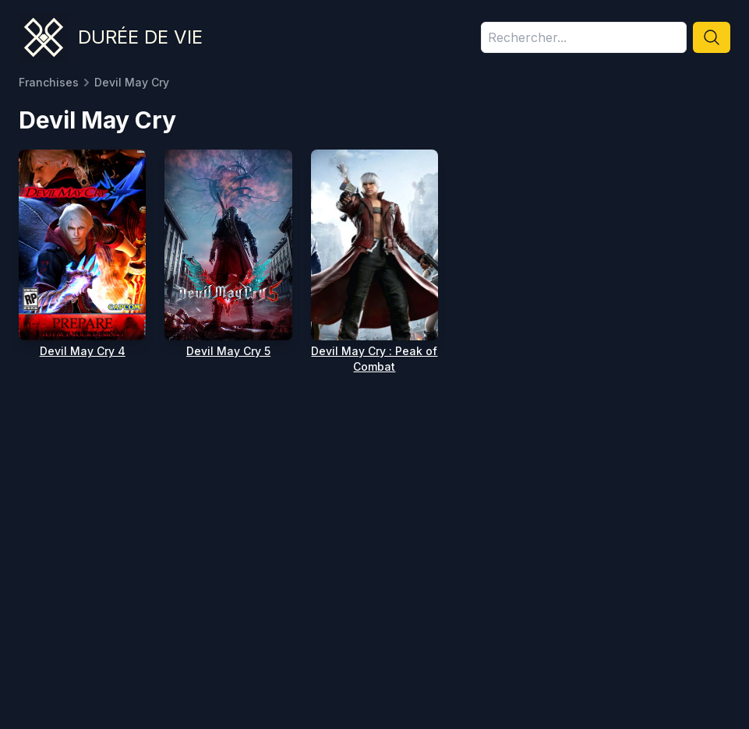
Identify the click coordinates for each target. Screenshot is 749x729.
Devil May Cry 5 (228, 350)
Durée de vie (140, 37)
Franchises (49, 82)
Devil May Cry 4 (82, 350)
